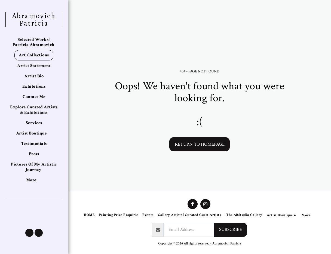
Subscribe (230, 229)
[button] (29, 233)
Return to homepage (200, 144)
